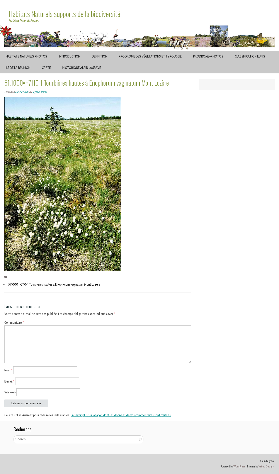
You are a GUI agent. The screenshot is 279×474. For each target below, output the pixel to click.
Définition (99, 56)
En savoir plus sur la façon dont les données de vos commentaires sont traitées (121, 415)
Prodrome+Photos (208, 56)
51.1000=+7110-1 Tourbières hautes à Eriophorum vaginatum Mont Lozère (54, 284)
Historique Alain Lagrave (81, 68)
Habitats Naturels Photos (26, 56)
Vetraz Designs (266, 466)
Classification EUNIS (250, 56)
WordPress (239, 466)
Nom (8, 370)
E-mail (9, 381)
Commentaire (14, 323)
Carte (46, 68)
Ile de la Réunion (18, 68)
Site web (10, 392)
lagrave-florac (39, 91)
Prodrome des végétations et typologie (150, 56)
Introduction (69, 56)
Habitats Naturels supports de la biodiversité (64, 13)
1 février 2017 (22, 91)
